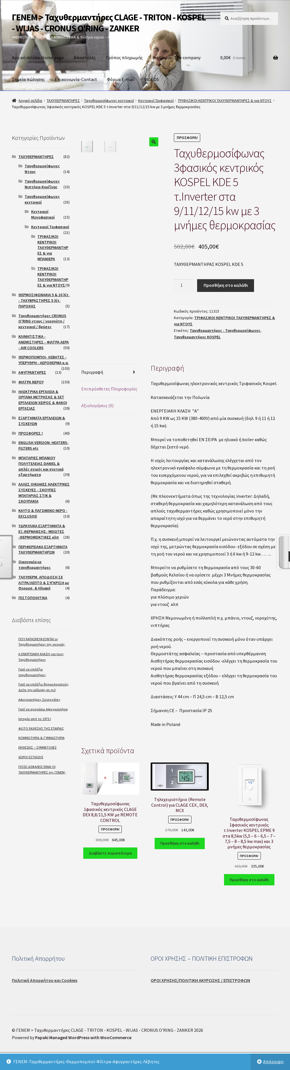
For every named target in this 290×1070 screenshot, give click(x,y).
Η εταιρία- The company (177, 57)
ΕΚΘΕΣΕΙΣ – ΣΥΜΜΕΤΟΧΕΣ (37, 747)
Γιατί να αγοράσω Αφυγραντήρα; (43, 709)
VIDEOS (151, 79)
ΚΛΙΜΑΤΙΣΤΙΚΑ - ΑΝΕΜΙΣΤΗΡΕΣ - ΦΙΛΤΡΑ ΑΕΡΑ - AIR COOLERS (43, 342)
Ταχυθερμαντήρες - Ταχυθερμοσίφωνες (225, 330)
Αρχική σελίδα (30, 100)
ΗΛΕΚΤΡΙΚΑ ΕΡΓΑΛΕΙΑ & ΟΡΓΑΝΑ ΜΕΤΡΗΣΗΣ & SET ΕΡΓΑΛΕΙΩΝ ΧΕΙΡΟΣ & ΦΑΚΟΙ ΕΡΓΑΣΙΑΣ (42, 400)
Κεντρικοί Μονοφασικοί (43, 214)
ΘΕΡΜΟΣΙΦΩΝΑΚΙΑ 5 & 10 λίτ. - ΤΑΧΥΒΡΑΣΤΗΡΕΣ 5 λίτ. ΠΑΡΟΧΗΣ (44, 300)
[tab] (110, 372)
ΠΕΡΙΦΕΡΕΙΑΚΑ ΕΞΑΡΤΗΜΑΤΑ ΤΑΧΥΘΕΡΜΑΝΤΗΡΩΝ (42, 549)
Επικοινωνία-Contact (76, 79)
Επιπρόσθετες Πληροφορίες (109, 389)
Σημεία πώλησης (28, 79)
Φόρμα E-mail (121, 79)
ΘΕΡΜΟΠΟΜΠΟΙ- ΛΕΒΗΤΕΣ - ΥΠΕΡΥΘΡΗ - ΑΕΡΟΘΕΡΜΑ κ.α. (43, 359)
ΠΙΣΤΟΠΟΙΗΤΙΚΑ (32, 597)
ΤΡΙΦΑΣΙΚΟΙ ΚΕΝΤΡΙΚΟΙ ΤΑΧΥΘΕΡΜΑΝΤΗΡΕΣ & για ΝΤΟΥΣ (225, 100)
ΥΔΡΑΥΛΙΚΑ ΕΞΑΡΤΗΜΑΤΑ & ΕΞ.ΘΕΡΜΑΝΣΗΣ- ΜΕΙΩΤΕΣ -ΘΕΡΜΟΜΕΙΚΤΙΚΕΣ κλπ (41, 531)
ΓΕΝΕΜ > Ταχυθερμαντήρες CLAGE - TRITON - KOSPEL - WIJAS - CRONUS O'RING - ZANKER (109, 23)
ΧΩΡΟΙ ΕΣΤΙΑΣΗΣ (30, 757)
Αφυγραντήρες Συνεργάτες (39, 699)
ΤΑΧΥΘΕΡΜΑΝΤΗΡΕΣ (63, 100)
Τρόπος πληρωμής (124, 57)
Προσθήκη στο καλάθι (226, 285)
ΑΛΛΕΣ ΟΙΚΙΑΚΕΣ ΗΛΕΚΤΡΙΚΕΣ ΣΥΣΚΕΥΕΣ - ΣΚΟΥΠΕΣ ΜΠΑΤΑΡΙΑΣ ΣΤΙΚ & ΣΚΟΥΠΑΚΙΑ (44, 492)
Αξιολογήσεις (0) (97, 405)
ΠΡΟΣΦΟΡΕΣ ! (30, 433)
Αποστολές (85, 57)
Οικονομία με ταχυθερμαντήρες (34, 564)
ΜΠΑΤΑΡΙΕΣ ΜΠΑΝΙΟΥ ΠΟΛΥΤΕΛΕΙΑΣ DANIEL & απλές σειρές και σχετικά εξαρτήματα (40, 466)
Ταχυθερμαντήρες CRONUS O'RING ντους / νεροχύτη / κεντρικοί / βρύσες (42, 321)
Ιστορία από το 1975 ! (34, 719)
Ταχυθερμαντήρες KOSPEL (197, 336)
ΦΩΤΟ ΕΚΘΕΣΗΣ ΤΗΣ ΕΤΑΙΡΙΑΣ (41, 728)
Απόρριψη (273, 1061)
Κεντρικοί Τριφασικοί (156, 100)
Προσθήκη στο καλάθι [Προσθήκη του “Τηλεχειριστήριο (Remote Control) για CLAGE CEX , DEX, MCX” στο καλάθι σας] (179, 843)
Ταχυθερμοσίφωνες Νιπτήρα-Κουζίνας (42, 184)
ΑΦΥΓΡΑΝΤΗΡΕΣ (32, 372)
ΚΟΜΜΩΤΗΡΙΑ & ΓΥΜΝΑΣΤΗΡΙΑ (41, 738)
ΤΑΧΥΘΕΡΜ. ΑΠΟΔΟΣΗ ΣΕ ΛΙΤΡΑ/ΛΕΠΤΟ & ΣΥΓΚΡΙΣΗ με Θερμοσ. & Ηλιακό (43, 582)
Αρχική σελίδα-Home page (38, 57)
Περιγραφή (92, 372)
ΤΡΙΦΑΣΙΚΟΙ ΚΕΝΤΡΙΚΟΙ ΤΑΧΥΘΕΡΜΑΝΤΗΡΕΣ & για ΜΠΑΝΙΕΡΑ (52, 247)
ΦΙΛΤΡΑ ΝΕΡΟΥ (31, 382)
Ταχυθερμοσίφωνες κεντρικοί (109, 100)
